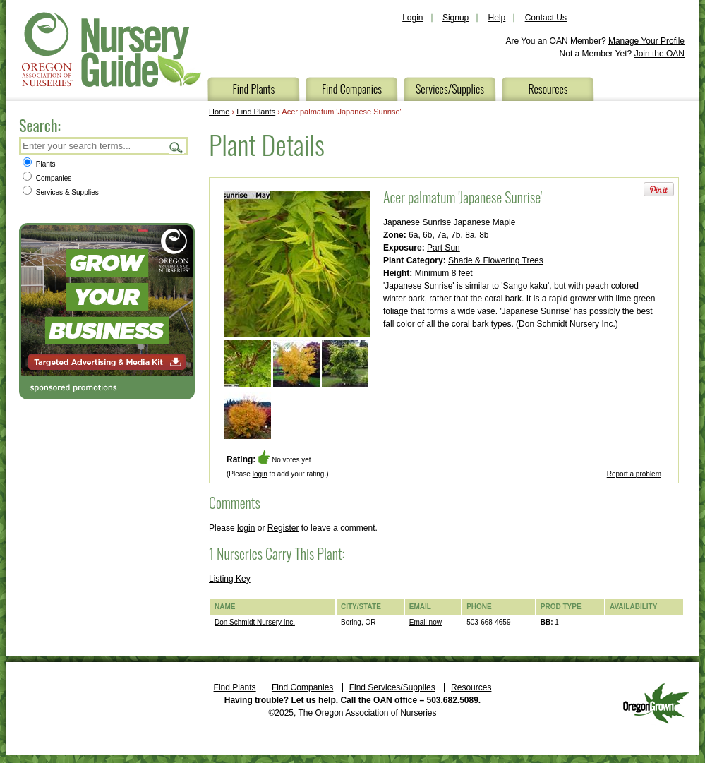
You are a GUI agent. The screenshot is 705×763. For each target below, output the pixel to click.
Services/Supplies (450, 88)
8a (469, 235)
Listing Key (230, 579)
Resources (547, 88)
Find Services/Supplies (392, 687)
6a (413, 235)
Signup (455, 18)
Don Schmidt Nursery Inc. (255, 622)
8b (483, 235)
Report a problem (634, 474)
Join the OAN (659, 54)
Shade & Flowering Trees (495, 260)
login (260, 474)
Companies (47, 178)
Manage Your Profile (646, 41)
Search (176, 147)
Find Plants (254, 88)
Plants (39, 164)
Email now (425, 622)
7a (441, 235)
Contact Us (546, 18)
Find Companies (352, 88)
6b (427, 235)
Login (412, 18)
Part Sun (443, 248)
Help (497, 18)
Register (283, 528)
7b (455, 235)
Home (219, 111)
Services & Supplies (61, 192)
